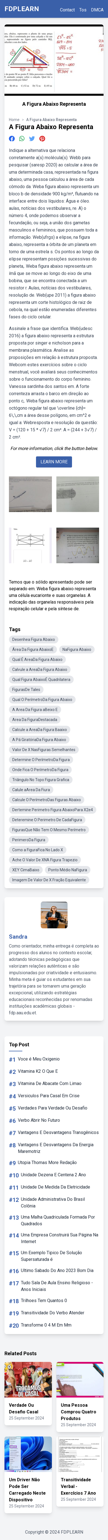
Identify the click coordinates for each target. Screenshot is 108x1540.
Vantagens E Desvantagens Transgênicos (58, 1132)
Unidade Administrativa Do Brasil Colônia (53, 1203)
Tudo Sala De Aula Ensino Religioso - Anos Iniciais (57, 1286)
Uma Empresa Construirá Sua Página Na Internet (59, 1238)
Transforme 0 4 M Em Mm (46, 1325)
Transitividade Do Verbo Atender (52, 1312)
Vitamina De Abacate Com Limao (49, 1083)
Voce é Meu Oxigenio (39, 1059)
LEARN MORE (54, 461)
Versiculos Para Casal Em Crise (49, 1095)
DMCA (97, 10)
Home (14, 119)
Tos (83, 10)
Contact (67, 10)
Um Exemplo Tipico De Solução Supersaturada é (51, 1256)
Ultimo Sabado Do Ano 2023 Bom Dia (57, 1270)
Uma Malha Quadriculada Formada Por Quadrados (58, 1220)
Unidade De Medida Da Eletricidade (55, 1187)
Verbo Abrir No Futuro (39, 1120)
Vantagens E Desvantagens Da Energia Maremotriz (55, 1148)
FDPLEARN (21, 9)
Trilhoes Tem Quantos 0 (44, 1300)
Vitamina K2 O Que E (38, 1071)
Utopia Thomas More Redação (47, 1162)
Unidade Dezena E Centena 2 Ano (53, 1174)
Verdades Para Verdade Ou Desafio (52, 1108)
